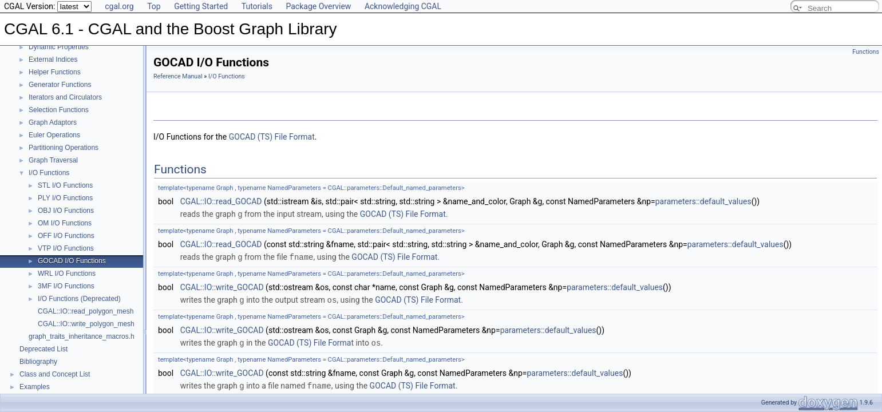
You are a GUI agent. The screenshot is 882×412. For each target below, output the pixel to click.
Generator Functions (60, 85)
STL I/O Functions (65, 185)
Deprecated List (43, 349)
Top (154, 6)
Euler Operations (54, 135)
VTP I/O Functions (66, 248)
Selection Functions (59, 110)
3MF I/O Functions (66, 286)
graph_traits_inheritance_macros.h (82, 336)
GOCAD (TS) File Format (272, 136)
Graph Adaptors (53, 122)
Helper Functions (55, 72)
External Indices (53, 60)
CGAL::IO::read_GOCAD (221, 201)
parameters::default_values (703, 201)
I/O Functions (49, 173)
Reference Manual (178, 76)
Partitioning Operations (63, 148)
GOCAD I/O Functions (72, 261)
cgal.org (119, 6)
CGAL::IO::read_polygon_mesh (85, 311)
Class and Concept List (54, 374)
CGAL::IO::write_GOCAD (222, 286)
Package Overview (318, 6)
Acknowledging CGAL (403, 6)
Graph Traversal (53, 160)
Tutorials (257, 6)
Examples (34, 387)
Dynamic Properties (59, 47)
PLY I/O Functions (65, 198)
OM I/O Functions (65, 223)
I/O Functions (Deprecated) (79, 299)
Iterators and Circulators (65, 97)
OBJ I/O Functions (66, 211)
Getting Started (201, 6)
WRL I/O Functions (67, 274)
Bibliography (38, 362)
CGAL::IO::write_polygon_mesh (86, 324)
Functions (865, 52)
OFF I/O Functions (66, 236)
